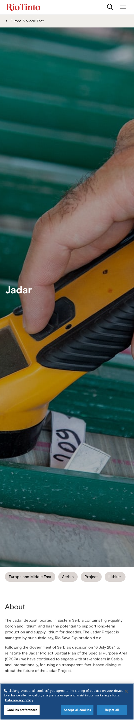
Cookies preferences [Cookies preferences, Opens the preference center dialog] (22, 710)
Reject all (111, 710)
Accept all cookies (77, 710)
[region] (67, 702)
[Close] (126, 691)
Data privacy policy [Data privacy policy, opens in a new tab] (19, 700)
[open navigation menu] (123, 7)
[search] (110, 7)
